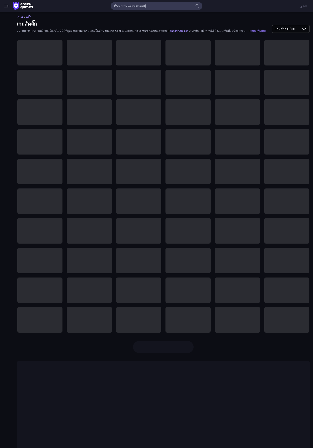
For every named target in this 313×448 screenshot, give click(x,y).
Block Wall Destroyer (166, 436)
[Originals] (6, 52)
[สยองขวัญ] (6, 218)
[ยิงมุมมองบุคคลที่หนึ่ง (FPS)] (6, 205)
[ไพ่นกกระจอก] (6, 164)
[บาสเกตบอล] (6, 137)
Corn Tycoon (137, 436)
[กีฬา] (6, 117)
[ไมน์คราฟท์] (6, 191)
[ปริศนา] (6, 144)
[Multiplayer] (6, 59)
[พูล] (6, 157)
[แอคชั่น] (6, 239)
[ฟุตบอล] (6, 171)
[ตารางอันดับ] (6, 66)
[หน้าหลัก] (6, 18)
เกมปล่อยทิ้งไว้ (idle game (218, 419)
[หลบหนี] (6, 225)
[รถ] (6, 212)
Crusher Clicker (197, 431)
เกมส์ (20, 17)
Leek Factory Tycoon (201, 436)
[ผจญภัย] (6, 151)
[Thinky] (6, 103)
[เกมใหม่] (6, 32)
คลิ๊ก (28, 17)
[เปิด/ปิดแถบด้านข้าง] (6, 6)
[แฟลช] (6, 178)
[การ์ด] (6, 110)
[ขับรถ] (6, 123)
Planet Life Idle (231, 436)
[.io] (6, 89)
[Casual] (6, 76)
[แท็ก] (6, 249)
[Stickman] (6, 96)
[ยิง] (6, 198)
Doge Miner (287, 379)
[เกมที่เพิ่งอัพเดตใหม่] (6, 45)
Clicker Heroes (166, 403)
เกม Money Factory (129, 423)
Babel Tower (33, 395)
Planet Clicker (178, 31)
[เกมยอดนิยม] (6, 39)
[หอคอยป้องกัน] (6, 232)
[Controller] (6, 83)
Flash (125, 403)
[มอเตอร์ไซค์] (6, 184)
